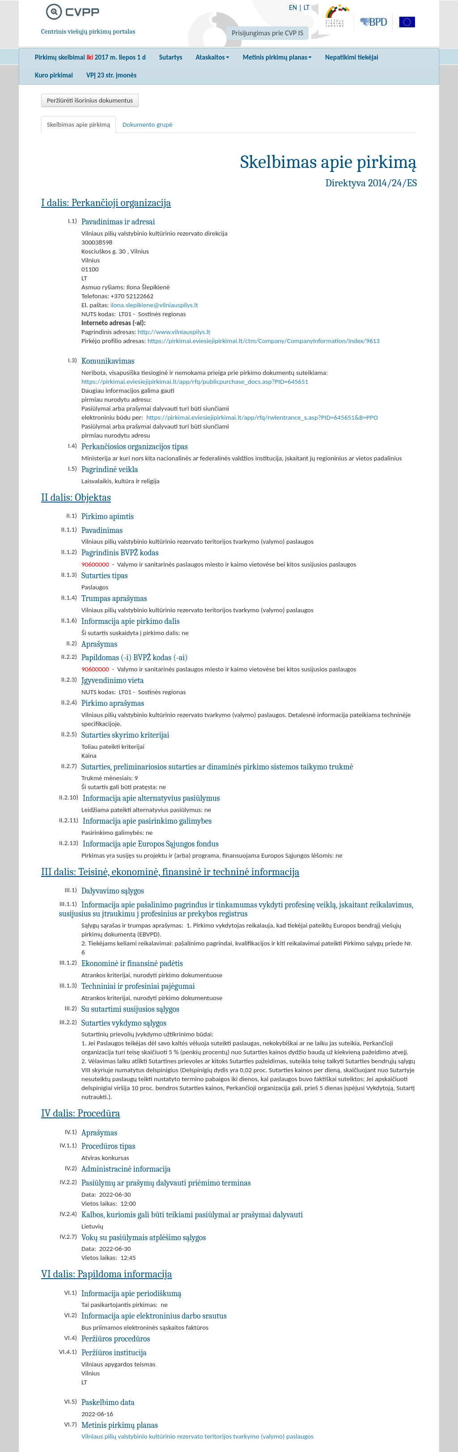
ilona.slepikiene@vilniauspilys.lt (154, 305)
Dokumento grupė (148, 124)
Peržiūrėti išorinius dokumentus (90, 100)
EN (293, 7)
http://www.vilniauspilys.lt (174, 332)
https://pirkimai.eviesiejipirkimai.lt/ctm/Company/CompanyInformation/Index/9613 (264, 341)
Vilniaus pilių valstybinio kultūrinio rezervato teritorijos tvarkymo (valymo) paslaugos (197, 1436)
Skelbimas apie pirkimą (78, 124)
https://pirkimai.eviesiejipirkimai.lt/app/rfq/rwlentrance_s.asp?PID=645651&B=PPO (262, 417)
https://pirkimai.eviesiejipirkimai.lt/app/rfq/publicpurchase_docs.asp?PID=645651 (194, 382)
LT (307, 7)
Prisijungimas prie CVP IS (267, 33)
